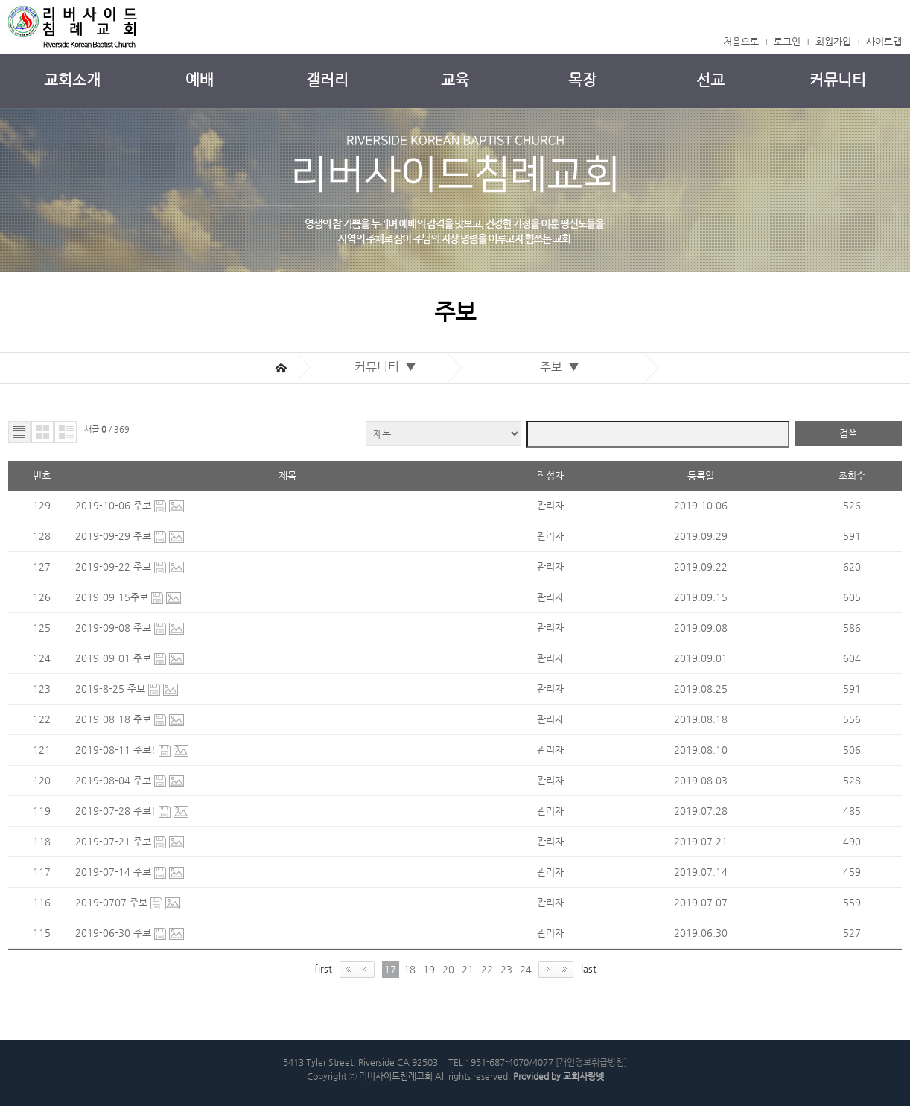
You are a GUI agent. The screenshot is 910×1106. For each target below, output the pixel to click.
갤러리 (327, 80)
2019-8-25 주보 (111, 688)
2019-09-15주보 (113, 597)
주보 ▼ (562, 367)
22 (487, 969)
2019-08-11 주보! (117, 749)
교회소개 (72, 80)
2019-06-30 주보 (114, 932)
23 (506, 969)
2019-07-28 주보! (117, 810)
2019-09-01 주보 (114, 658)
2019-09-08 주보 (114, 627)
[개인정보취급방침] (591, 1062)
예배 (199, 80)
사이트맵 (884, 41)
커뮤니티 (837, 80)
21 (468, 969)
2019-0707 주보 (112, 902)
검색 (848, 433)
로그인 (787, 41)
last (588, 968)
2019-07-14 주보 (114, 871)
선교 (710, 80)
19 (429, 969)
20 (448, 969)
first (323, 968)
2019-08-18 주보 (114, 719)
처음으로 (741, 41)
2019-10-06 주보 (114, 505)
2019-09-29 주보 (114, 535)
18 (410, 969)
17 (390, 969)
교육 (455, 80)
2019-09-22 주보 (114, 566)
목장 (582, 80)
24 (526, 969)
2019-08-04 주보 (114, 780)
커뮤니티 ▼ (388, 367)
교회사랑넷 (583, 1076)
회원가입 (833, 41)
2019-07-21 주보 (114, 841)
